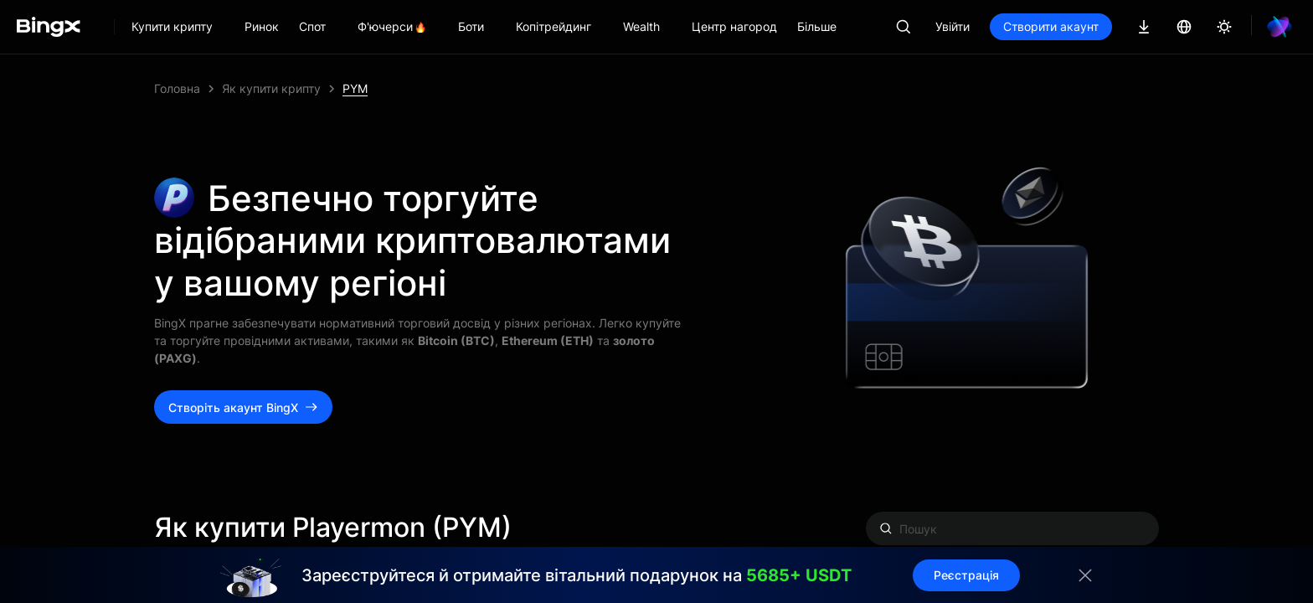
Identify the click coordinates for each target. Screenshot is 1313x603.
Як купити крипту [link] (271, 88)
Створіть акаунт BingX (243, 407)
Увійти (952, 26)
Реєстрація (966, 575)
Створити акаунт (1051, 26)
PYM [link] (355, 88)
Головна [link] (177, 88)
